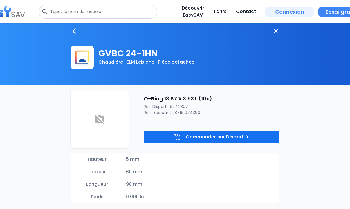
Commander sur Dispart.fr (211, 137)
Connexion (289, 11)
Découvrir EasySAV (193, 11)
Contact (246, 11)
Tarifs (220, 11)
